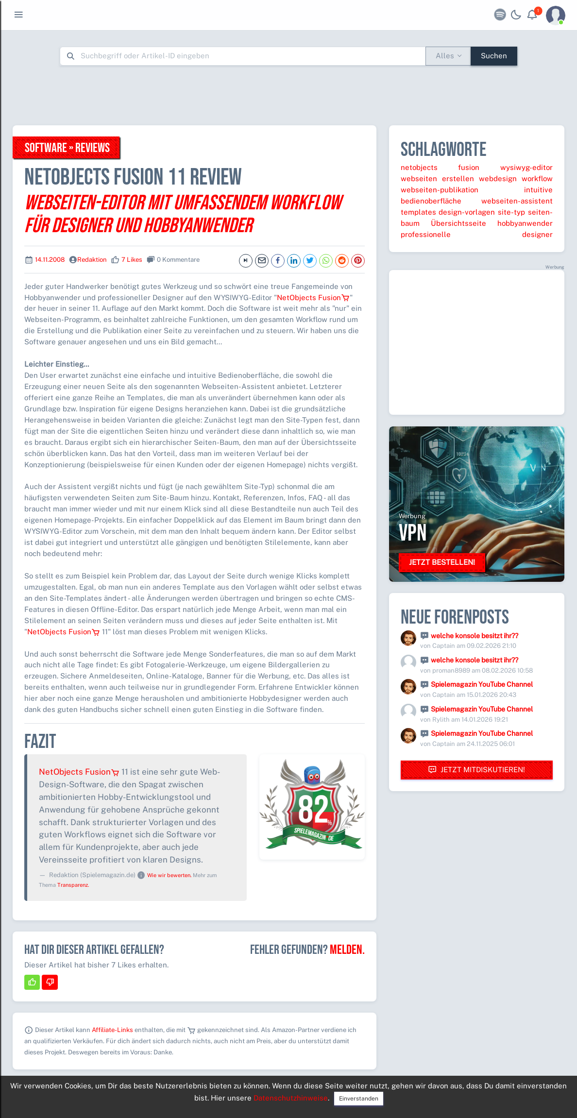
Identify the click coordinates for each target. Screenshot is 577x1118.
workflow (537, 178)
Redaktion (92, 259)
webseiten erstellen (437, 178)
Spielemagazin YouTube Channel (482, 684)
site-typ (511, 212)
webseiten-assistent (517, 201)
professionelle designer (477, 234)
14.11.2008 (50, 259)
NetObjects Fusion (313, 297)
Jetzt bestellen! (442, 562)
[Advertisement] (288, 95)
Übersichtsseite (458, 223)
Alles (445, 55)
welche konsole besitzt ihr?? (474, 636)
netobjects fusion (440, 167)
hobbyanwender (525, 223)
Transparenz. (73, 885)
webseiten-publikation (439, 190)
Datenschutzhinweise (291, 1098)
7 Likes (131, 259)
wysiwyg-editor (526, 167)
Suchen (494, 55)
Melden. (347, 950)
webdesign (498, 178)
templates (418, 212)
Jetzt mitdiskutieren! (476, 770)
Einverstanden (358, 1098)
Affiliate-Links (112, 1029)
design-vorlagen (467, 212)
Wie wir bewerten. (169, 875)
